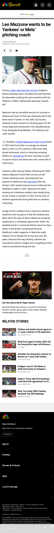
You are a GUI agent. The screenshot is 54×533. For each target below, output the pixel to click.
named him (18, 156)
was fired (32, 181)
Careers (22, 505)
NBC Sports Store (8, 506)
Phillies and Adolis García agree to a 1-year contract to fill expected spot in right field (34, 330)
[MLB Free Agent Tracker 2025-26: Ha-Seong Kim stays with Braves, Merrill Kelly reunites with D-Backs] (9, 344)
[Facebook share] (4, 50)
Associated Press (24, 335)
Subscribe (7, 434)
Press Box (19, 506)
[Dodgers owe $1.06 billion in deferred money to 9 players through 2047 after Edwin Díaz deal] (9, 369)
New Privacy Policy (40, 508)
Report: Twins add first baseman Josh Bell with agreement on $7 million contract (33, 380)
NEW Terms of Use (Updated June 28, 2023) (18, 508)
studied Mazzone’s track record (31, 141)
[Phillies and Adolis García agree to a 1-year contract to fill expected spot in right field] (9, 332)
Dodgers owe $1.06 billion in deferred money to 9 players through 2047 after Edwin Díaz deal (33, 367)
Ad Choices (6, 505)
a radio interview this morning (23, 90)
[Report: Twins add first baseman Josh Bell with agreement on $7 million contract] (9, 381)
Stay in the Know (9, 424)
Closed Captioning (32, 505)
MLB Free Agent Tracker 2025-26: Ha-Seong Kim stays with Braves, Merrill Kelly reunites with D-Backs (34, 343)
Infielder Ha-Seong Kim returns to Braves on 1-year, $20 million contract (34, 355)
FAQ (41, 505)
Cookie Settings (16, 510)
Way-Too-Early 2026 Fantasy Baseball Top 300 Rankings (32, 392)
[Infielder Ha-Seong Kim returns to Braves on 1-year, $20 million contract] (9, 357)
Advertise (14, 505)
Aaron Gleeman (10, 42)
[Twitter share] (10, 50)
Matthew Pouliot (24, 396)
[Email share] (16, 50)
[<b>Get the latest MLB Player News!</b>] (27, 285)
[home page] (11, 5)
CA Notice (6, 510)
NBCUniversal (15, 514)
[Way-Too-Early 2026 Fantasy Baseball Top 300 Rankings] (9, 394)
